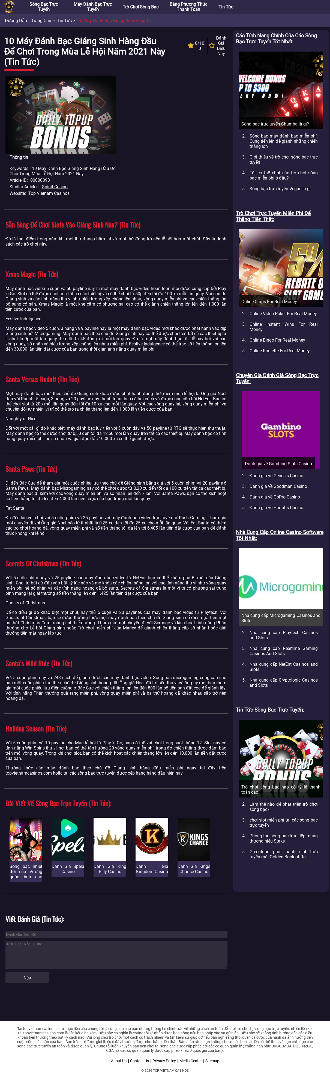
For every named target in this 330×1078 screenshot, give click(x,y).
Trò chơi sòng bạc (140, 7)
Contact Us (139, 1061)
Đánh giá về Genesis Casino (276, 475)
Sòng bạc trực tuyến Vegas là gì (280, 188)
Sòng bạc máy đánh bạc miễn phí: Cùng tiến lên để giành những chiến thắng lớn (284, 141)
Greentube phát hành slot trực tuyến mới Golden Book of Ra (284, 854)
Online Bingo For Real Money (277, 340)
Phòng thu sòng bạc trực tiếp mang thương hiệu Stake (284, 838)
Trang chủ (41, 20)
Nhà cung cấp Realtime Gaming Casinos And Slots (284, 651)
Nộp (27, 977)
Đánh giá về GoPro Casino (275, 497)
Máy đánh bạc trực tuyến (93, 7)
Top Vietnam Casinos (49, 193)
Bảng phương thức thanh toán (188, 7)
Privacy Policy (164, 1061)
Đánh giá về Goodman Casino (278, 486)
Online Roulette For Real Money (280, 350)
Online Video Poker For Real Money (283, 313)
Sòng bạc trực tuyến (43, 7)
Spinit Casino (55, 186)
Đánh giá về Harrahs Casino (276, 507)
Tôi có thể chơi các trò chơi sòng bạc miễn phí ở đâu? (284, 175)
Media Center (190, 1061)
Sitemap (212, 1061)
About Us (119, 1061)
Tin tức (225, 7)
